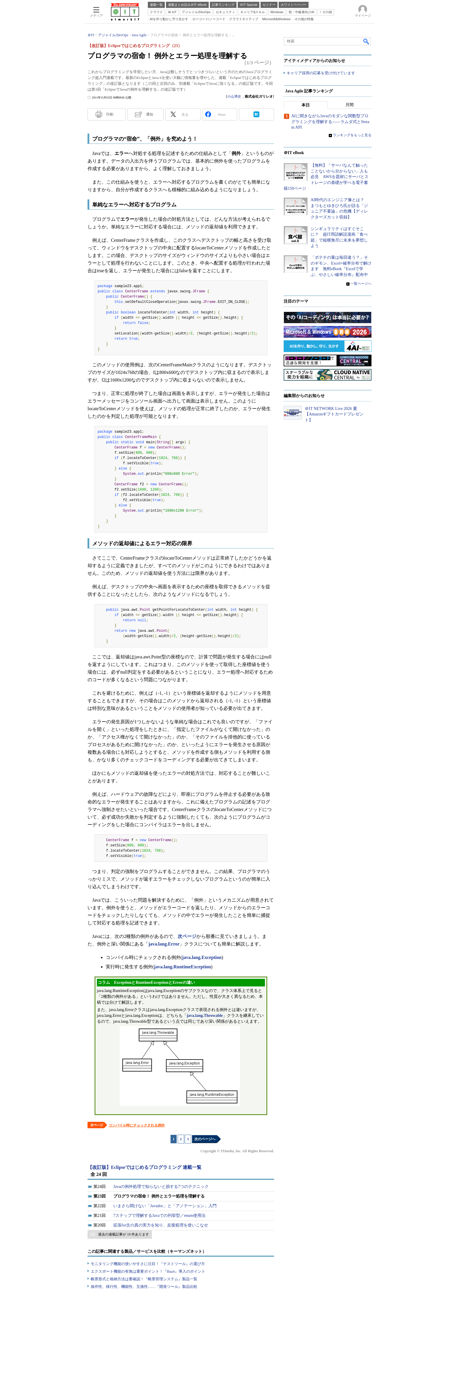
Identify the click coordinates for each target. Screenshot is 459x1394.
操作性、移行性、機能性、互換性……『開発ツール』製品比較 (144, 1286)
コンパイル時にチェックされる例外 (137, 1125)
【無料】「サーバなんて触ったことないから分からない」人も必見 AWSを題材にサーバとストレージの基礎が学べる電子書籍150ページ (326, 177)
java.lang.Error (163, 943)
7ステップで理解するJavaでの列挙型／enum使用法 (159, 1215)
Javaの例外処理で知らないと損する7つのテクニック (161, 1186)
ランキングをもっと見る (352, 135)
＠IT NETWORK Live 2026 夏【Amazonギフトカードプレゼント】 (334, 414)
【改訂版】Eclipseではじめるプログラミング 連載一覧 (144, 1167)
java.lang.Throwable (205, 1015)
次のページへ (204, 1139)
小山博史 (234, 96)
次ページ (187, 936)
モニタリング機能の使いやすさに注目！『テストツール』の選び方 (148, 1264)
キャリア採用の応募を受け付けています (321, 73)
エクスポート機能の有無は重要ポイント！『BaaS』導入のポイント (148, 1271)
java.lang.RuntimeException (182, 966)
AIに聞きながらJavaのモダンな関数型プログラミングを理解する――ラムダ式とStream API (330, 122)
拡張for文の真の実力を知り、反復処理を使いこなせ (160, 1225)
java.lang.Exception (202, 957)
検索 (366, 41)
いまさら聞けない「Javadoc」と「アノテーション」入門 (165, 1206)
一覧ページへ (360, 284)
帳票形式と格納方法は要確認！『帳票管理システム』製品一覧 (144, 1279)
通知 (149, 114)
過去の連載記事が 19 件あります (123, 1234)
